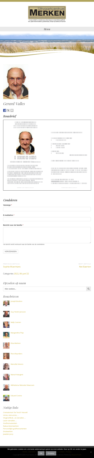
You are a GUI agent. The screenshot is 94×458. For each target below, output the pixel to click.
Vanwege (7, 205)
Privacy (51, 453)
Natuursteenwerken (11, 426)
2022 (16, 273)
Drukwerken (8, 431)
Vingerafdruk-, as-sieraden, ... (14, 418)
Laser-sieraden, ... (10, 420)
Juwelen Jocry (8, 434)
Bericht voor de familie (13, 225)
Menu (47, 29)
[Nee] (91, 452)
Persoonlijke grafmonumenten (15, 429)
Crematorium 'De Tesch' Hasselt (15, 412)
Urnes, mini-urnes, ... (11, 415)
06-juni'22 (24, 273)
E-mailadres (8, 215)
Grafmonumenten (10, 423)
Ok (41, 453)
